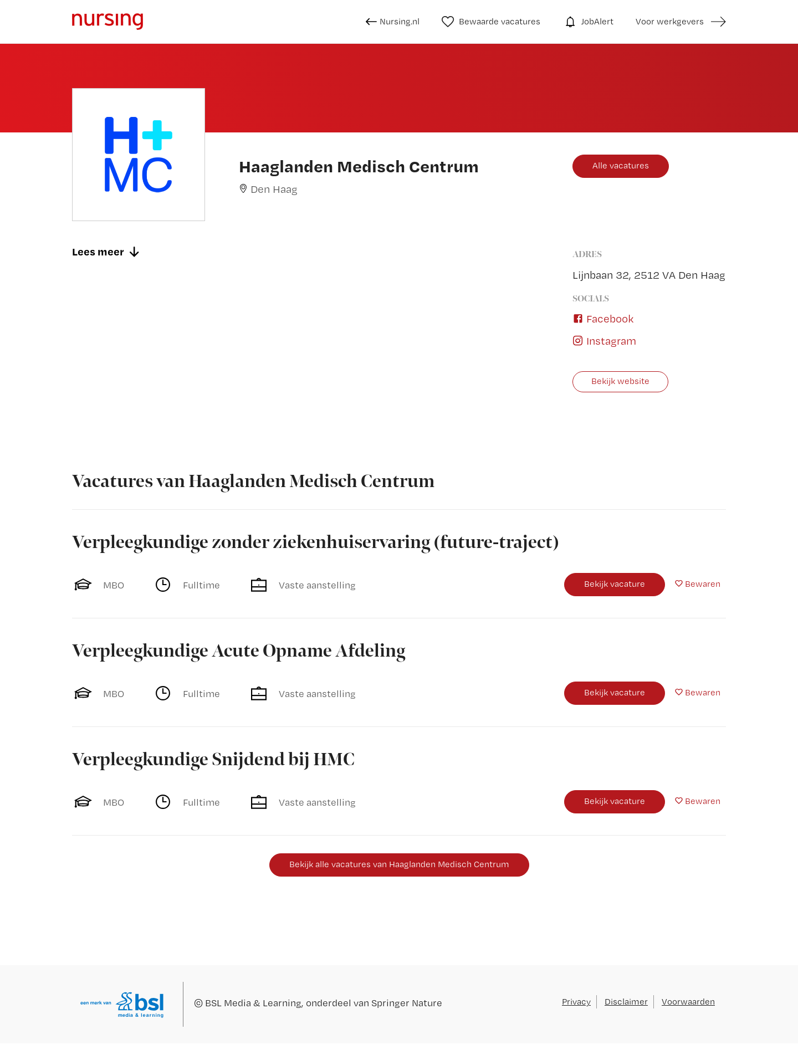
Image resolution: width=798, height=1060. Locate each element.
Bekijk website (620, 381)
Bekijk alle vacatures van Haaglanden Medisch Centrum (399, 864)
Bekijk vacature (614, 583)
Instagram (604, 340)
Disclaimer (626, 1001)
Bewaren (702, 583)
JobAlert (587, 21)
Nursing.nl (393, 21)
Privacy (576, 1001)
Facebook (602, 318)
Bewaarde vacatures (491, 21)
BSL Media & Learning (253, 1002)
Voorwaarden (688, 1001)
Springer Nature (406, 1002)
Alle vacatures (620, 165)
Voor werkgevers (670, 21)
